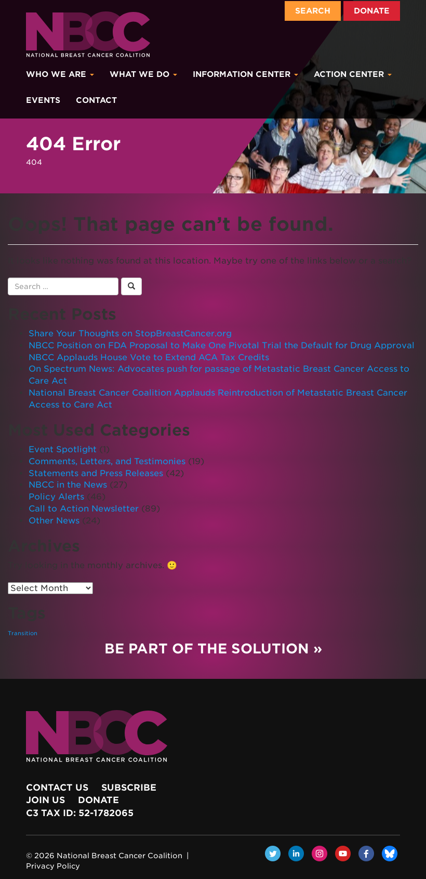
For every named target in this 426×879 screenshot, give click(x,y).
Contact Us (57, 787)
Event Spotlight (63, 449)
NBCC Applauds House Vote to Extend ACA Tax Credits (149, 357)
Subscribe (128, 787)
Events (43, 100)
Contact (96, 100)
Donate (372, 11)
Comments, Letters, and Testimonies (107, 461)
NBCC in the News (68, 485)
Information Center (245, 74)
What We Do (143, 74)
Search (312, 11)
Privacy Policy (53, 866)
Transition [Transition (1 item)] (22, 633)
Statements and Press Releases (96, 473)
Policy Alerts (56, 497)
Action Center (353, 74)
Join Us (45, 800)
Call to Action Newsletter (84, 509)
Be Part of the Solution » (213, 648)
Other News (54, 521)
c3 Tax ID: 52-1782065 (80, 813)
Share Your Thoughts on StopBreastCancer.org (130, 333)
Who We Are (60, 74)
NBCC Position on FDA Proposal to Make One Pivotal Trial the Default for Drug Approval (222, 345)
